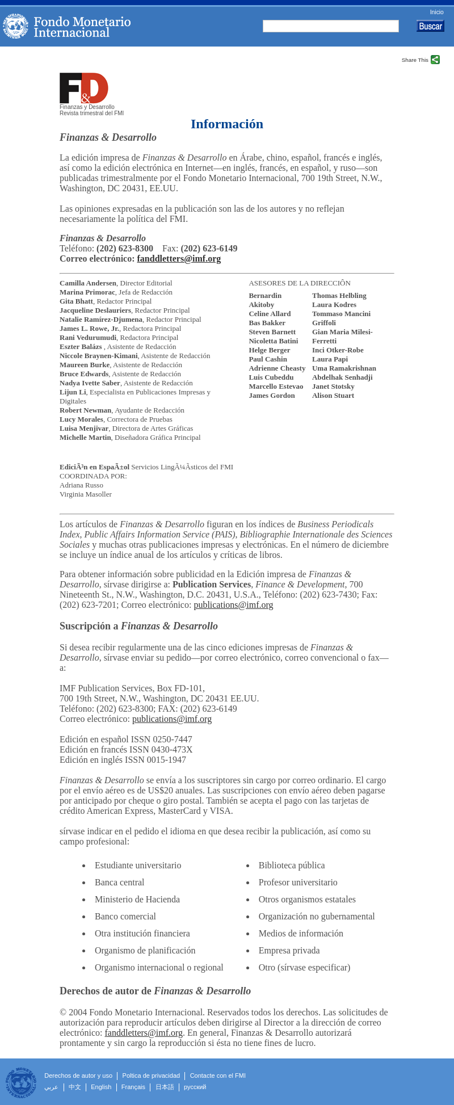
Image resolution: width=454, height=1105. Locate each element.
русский (195, 1086)
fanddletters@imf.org (179, 258)
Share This (415, 60)
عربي (51, 1086)
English (101, 1086)
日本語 (164, 1086)
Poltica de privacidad (151, 1075)
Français (133, 1086)
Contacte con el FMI (218, 1075)
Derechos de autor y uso (78, 1075)
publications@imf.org (233, 605)
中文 (75, 1086)
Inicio (437, 12)
